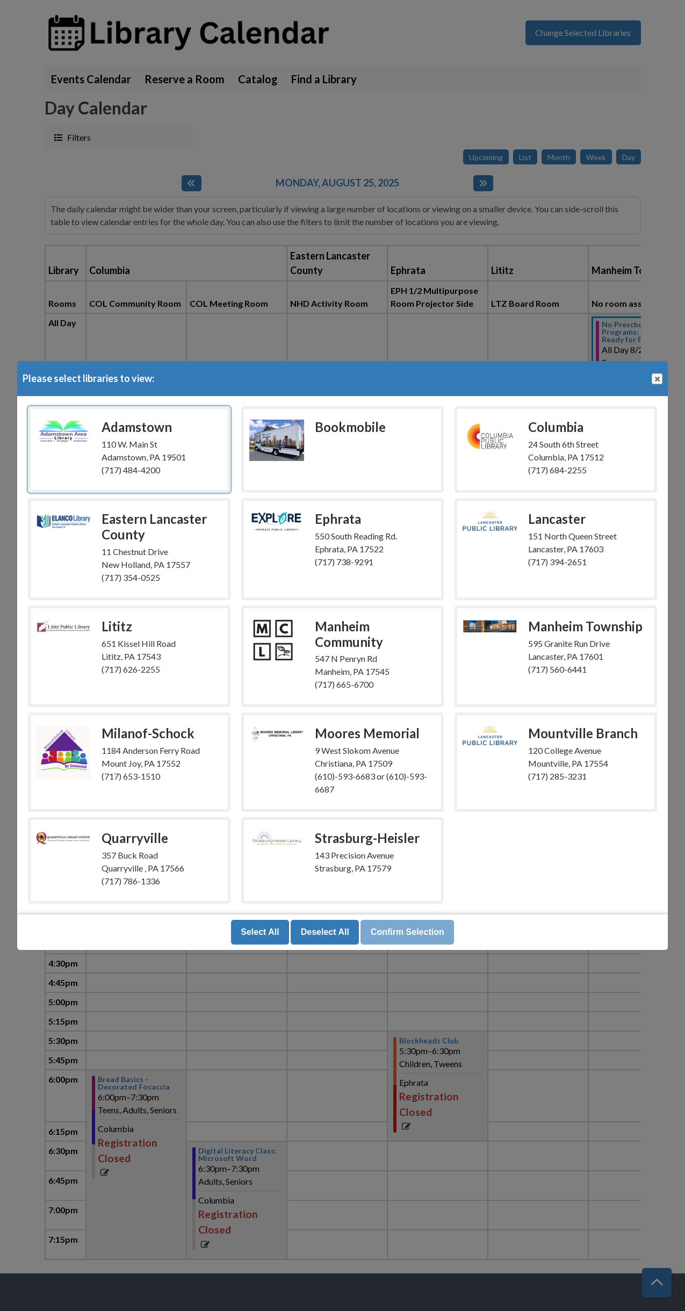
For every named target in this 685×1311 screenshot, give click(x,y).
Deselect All (325, 932)
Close (656, 379)
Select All (260, 932)
